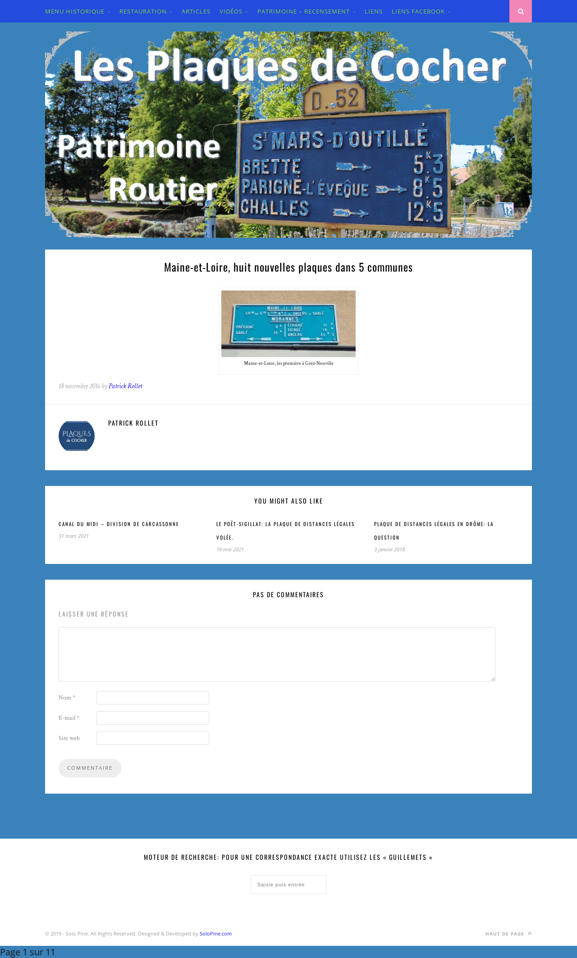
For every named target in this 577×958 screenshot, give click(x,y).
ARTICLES (196, 11)
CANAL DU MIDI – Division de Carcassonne (119, 523)
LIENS (374, 11)
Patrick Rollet (125, 386)
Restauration (143, 11)
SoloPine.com (216, 933)
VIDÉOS (231, 11)
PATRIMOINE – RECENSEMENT (303, 11)
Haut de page (508, 933)
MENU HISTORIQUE (75, 11)
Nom (67, 698)
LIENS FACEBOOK (418, 11)
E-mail (69, 718)
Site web (69, 738)
